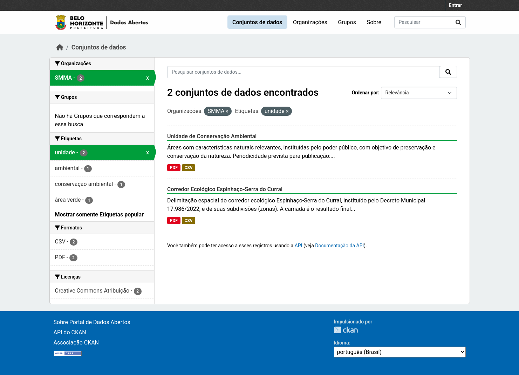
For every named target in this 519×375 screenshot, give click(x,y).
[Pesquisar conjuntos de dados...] (430, 22)
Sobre (374, 22)
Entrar (455, 5)
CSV (188, 167)
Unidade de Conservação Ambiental (212, 136)
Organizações (310, 22)
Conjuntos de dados (257, 22)
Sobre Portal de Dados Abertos (92, 322)
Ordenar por (365, 92)
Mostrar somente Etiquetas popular (99, 214)
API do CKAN (70, 332)
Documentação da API (339, 245)
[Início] (59, 47)
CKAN (346, 330)
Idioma (341, 343)
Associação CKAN (76, 342)
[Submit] (458, 22)
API (298, 245)
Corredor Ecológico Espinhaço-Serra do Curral (224, 189)
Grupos (347, 22)
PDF (174, 167)
